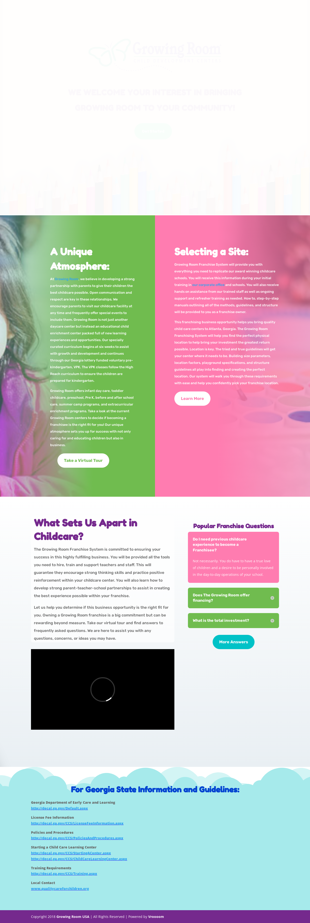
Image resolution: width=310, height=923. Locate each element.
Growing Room (66, 279)
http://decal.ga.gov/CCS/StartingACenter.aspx (71, 853)
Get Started (153, 131)
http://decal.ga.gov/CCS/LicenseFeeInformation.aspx (77, 823)
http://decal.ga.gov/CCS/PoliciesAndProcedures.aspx (77, 838)
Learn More (192, 398)
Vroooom (156, 916)
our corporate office (208, 285)
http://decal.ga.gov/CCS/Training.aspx (64, 873)
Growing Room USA (72, 916)
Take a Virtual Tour (83, 460)
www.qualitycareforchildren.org (60, 888)
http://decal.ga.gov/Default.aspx (59, 808)
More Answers (233, 641)
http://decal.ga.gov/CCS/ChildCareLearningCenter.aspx (79, 858)
